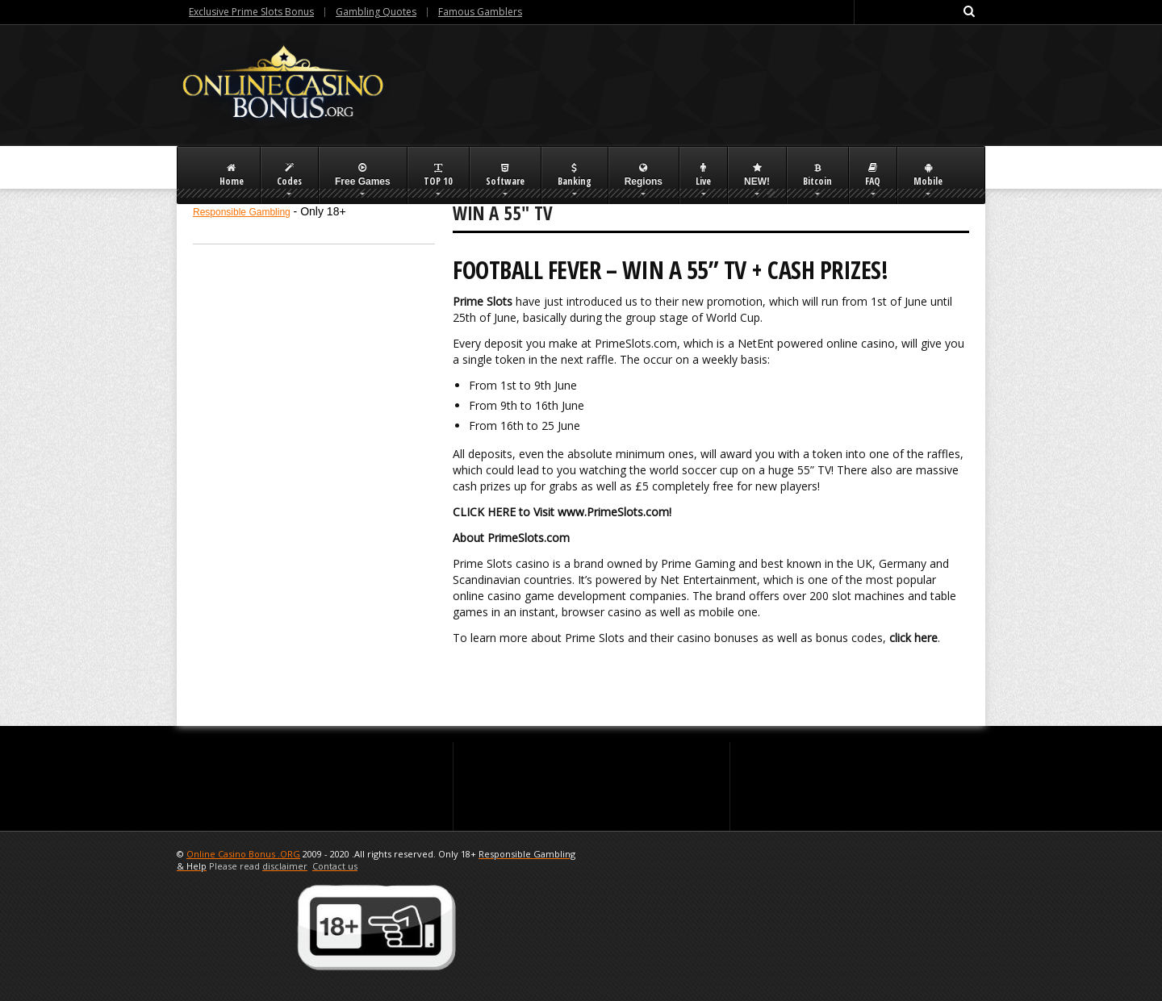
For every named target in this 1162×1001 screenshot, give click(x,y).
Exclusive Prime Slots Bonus (251, 12)
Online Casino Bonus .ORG (243, 854)
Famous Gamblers (480, 12)
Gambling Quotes (376, 12)
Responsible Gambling (241, 212)
